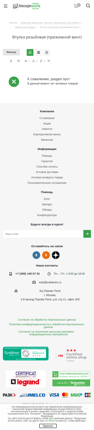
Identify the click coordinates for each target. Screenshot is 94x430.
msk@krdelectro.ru (50, 282)
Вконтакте (36, 255)
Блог (47, 198)
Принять (48, 425)
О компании (46, 118)
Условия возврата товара (47, 177)
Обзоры (47, 209)
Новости (47, 128)
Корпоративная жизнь (47, 134)
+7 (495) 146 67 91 (27, 273)
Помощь (47, 155)
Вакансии (47, 139)
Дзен (56, 255)
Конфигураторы (47, 215)
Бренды (47, 204)
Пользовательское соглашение (47, 182)
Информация (47, 149)
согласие (50, 420)
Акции (47, 123)
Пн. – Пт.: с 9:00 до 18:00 (69, 273)
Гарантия (47, 161)
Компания (47, 111)
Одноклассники (46, 255)
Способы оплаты (47, 166)
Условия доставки (47, 172)
